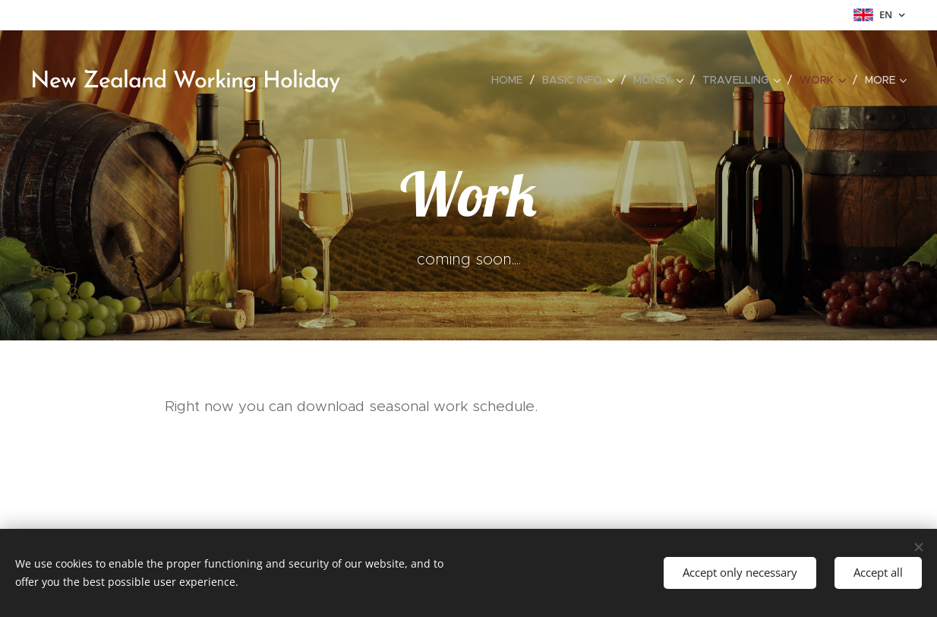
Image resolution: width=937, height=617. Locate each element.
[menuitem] (511, 80)
